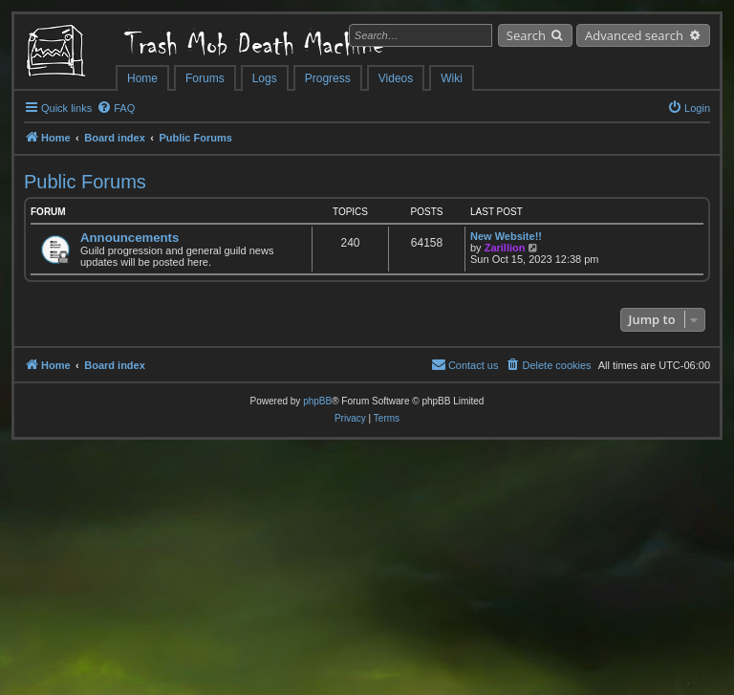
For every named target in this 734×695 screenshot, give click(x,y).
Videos (395, 78)
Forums (205, 78)
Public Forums (85, 181)
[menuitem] (116, 108)
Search (526, 35)
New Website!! (506, 236)
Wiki (452, 78)
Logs (264, 78)
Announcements (129, 237)
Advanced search (634, 35)
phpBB (317, 401)
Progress (328, 78)
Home (142, 78)
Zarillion (505, 247)
